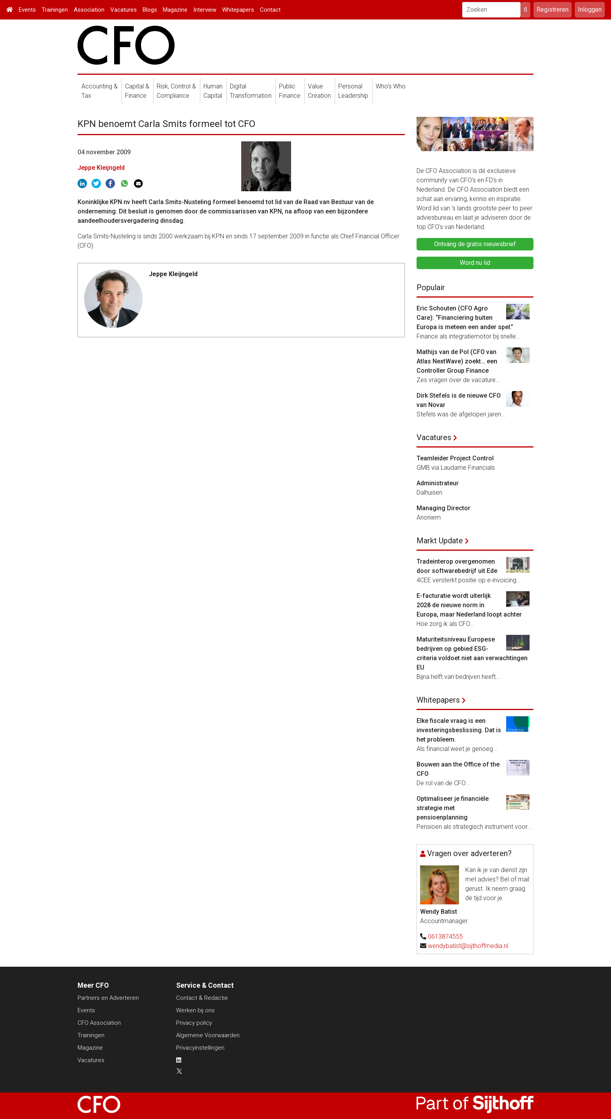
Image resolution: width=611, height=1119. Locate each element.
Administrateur (438, 483)
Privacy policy (194, 1022)
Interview (204, 9)
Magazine (175, 9)
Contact (270, 9)
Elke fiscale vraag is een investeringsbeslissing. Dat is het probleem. (459, 730)
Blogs (150, 9)
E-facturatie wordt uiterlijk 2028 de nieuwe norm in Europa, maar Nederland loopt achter (469, 605)
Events (27, 9)
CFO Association (99, 1022)
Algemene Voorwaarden (208, 1035)
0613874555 (445, 936)
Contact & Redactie (202, 997)
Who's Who (391, 86)
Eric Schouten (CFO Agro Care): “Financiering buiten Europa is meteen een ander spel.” (465, 318)
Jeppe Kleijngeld (101, 167)
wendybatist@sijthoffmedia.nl (468, 946)
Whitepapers (238, 9)
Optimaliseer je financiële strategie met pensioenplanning (453, 808)
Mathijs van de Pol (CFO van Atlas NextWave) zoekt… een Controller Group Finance (457, 361)
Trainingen (55, 9)
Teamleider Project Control (455, 458)
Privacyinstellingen (200, 1047)
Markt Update (440, 540)
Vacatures (123, 9)
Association (89, 9)
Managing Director (443, 508)
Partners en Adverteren (108, 997)
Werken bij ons (195, 1010)
